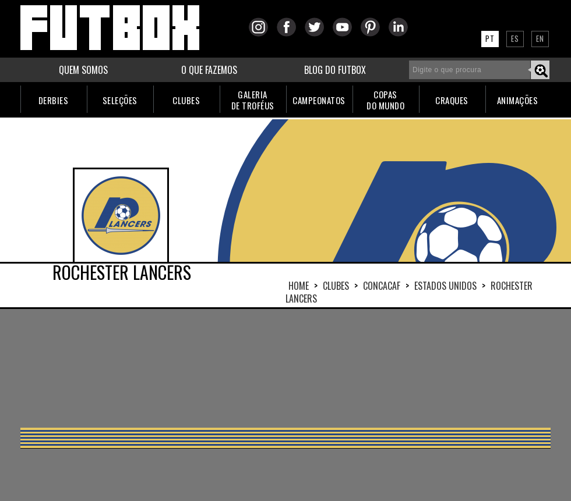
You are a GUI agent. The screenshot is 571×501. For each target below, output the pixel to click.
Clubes (336, 286)
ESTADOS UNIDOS (445, 286)
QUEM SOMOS (83, 70)
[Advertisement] (145, 367)
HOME (298, 286)
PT (490, 38)
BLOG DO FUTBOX (335, 70)
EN (540, 38)
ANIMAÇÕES (517, 100)
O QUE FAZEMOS (209, 70)
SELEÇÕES (120, 100)
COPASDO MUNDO (385, 100)
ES (515, 38)
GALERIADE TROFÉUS (252, 100)
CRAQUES (451, 100)
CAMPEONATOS (319, 100)
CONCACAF (381, 286)
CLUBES (186, 100)
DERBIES (53, 100)
